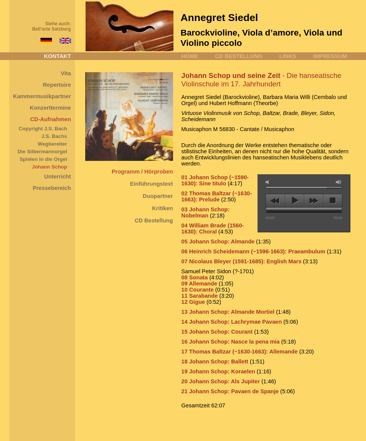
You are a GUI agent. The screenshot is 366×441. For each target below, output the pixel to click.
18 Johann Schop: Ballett (215, 361)
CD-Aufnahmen (50, 119)
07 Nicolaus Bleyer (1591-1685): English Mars (241, 261)
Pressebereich (51, 188)
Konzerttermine (50, 108)
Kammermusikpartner (42, 96)
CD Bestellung (153, 220)
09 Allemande (199, 283)
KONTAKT (57, 56)
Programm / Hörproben (142, 172)
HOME (189, 56)
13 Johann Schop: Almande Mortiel (228, 312)
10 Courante (197, 290)
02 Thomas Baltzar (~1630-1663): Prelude (216, 196)
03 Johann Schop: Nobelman (205, 212)
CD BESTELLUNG (239, 56)
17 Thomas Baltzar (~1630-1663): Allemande (239, 352)
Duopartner (158, 196)
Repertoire (57, 85)
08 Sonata (194, 277)
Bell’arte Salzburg (51, 29)
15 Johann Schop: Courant (217, 332)
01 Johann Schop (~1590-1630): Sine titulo (215, 180)
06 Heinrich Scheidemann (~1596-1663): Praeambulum (253, 251)
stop (332, 200)
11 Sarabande (199, 296)
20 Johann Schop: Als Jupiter (221, 381)
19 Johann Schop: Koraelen (218, 371)
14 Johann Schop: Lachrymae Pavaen (231, 322)
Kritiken (162, 208)
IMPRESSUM (330, 56)
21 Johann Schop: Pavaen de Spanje (230, 391)
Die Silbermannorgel (42, 151)
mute (269, 182)
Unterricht (57, 176)
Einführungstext (151, 184)
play (294, 200)
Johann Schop (49, 167)
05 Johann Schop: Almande (218, 241)
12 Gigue (193, 302)
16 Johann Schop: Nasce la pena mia (230, 342)
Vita (66, 73)
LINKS (287, 56)
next (313, 200)
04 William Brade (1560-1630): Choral (212, 228)
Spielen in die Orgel (43, 159)
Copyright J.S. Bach (43, 128)
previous (275, 200)
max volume (339, 182)
